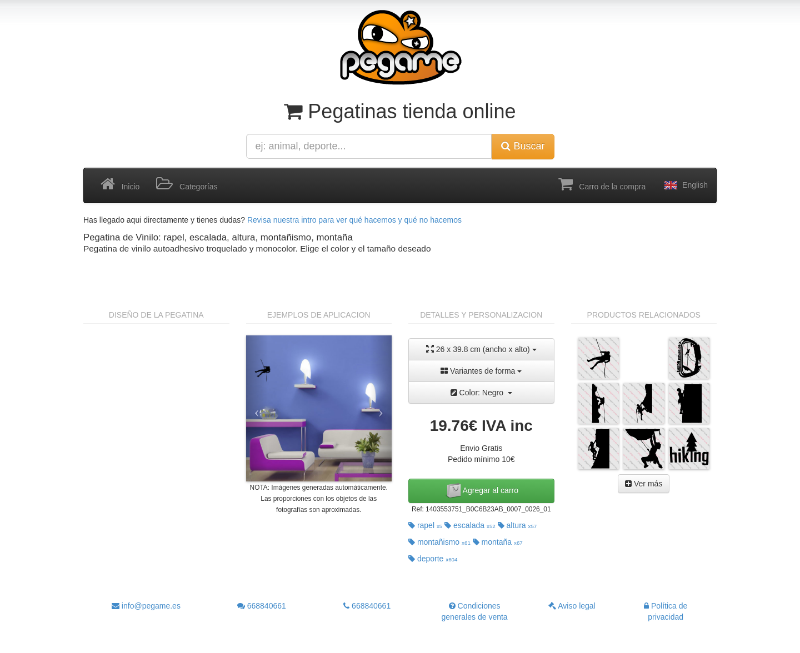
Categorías (186, 184)
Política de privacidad (665, 611)
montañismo (439, 542)
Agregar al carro (481, 491)
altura (517, 525)
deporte (433, 558)
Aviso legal (572, 605)
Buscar (522, 146)
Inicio (120, 184)
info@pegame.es (146, 605)
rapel (425, 525)
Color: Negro (481, 392)
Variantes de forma (481, 370)
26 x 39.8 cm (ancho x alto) (481, 349)
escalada (470, 525)
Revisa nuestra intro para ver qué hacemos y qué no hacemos (354, 219)
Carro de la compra (602, 184)
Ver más (643, 483)
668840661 (261, 605)
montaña (498, 542)
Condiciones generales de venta (475, 611)
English (685, 185)
